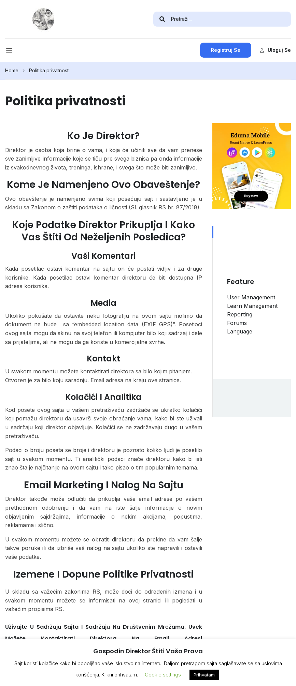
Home (11, 70)
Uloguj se (275, 50)
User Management (251, 297)
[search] (162, 19)
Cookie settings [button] (163, 674)
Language (239, 331)
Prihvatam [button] (204, 674)
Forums (237, 322)
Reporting (239, 314)
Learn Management (252, 305)
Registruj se (225, 50)
